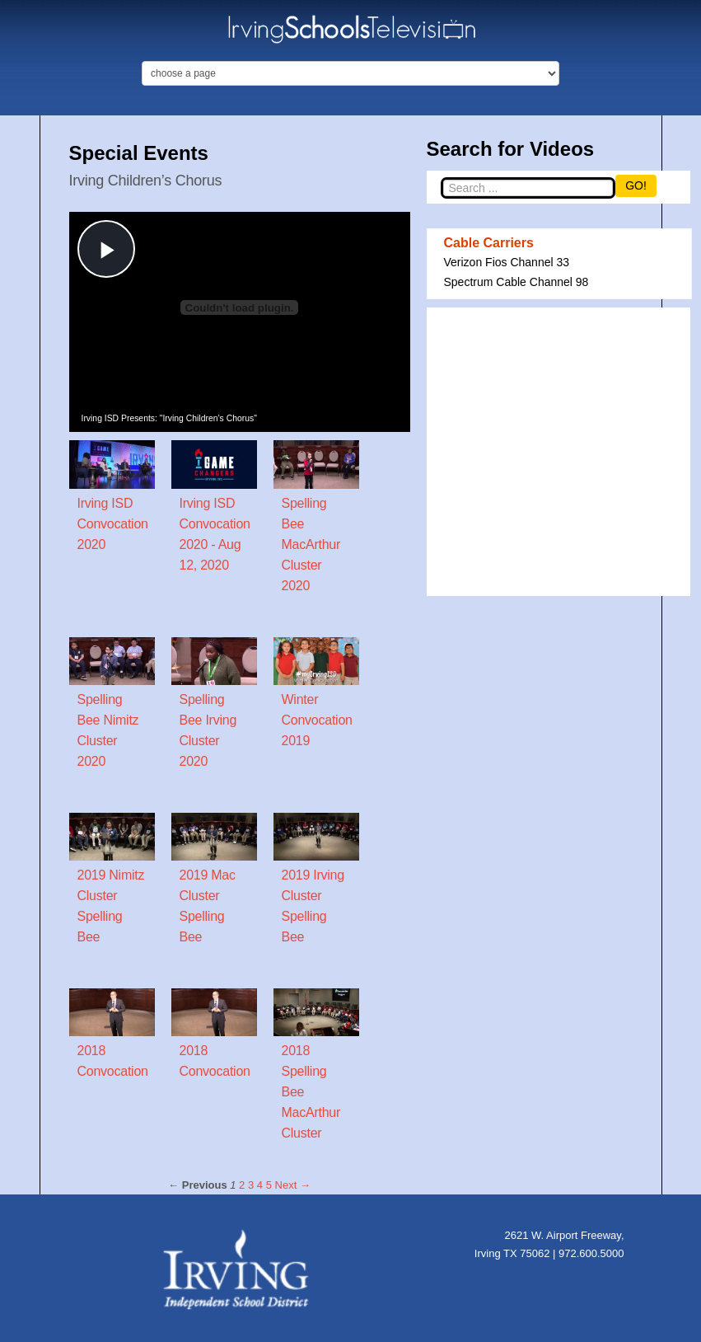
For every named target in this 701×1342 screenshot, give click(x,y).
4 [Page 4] (260, 1185)
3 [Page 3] (251, 1185)
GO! (636, 185)
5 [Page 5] (269, 1185)
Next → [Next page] (293, 1185)
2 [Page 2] (242, 1185)
